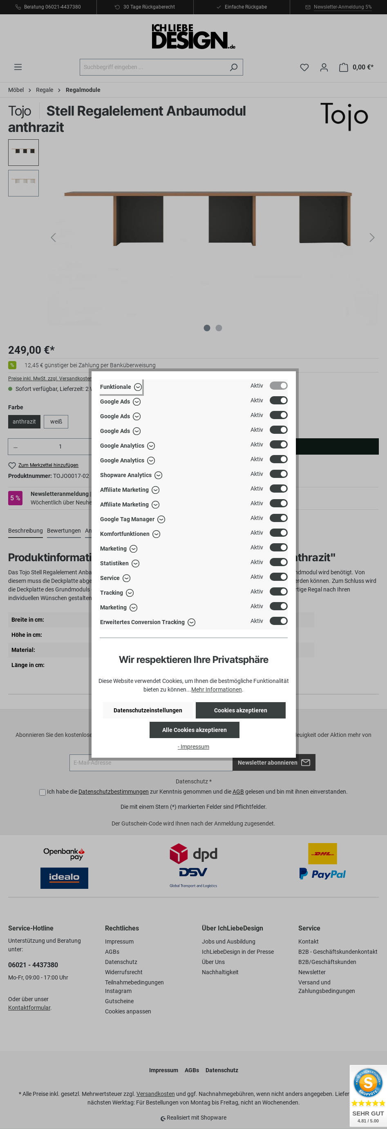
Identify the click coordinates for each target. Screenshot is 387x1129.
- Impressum (193, 746)
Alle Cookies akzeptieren (194, 730)
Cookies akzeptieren (240, 710)
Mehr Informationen (216, 689)
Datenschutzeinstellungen (148, 710)
